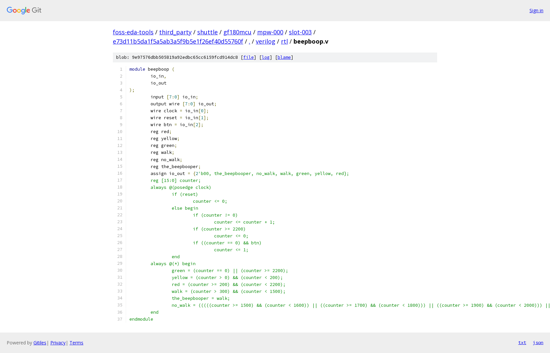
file (248, 57)
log (266, 57)
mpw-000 (270, 32)
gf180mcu (237, 32)
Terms (76, 342)
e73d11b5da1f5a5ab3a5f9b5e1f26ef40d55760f (178, 41)
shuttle (207, 32)
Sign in (536, 10)
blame (284, 57)
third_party (175, 32)
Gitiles (39, 342)
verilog (265, 41)
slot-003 (300, 32)
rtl (284, 41)
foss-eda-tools (133, 32)
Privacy (58, 342)
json (538, 342)
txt (522, 342)
